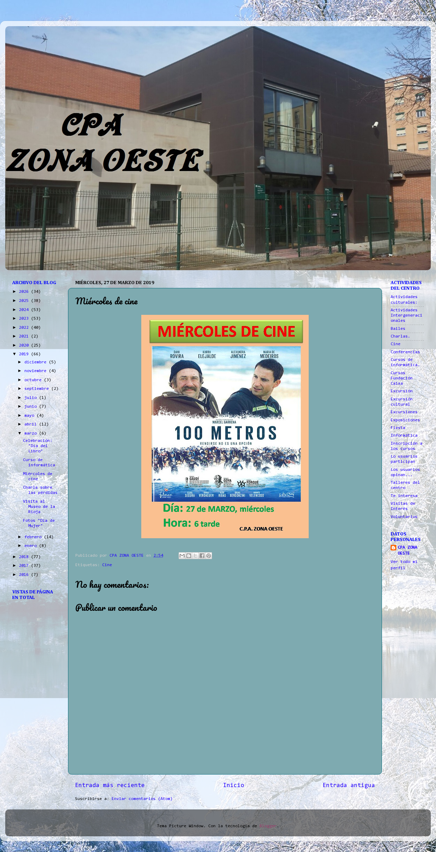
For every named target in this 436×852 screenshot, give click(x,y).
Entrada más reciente (110, 786)
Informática (404, 436)
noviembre (36, 371)
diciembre (36, 362)
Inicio (233, 786)
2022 (25, 328)
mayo (30, 416)
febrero (34, 537)
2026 (25, 292)
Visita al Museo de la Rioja (39, 506)
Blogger (268, 826)
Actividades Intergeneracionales (406, 315)
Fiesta (398, 428)
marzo (31, 433)
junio (31, 407)
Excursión (402, 391)
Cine (107, 565)
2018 (25, 557)
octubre (34, 380)
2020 (25, 345)
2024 (25, 310)
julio (31, 398)
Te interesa (404, 496)
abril (31, 424)
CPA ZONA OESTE (407, 551)
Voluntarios (404, 517)
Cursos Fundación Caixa (402, 378)
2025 (25, 301)
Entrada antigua (349, 786)
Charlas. (400, 336)
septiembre (37, 389)
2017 (25, 566)
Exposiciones (405, 420)
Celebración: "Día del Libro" (37, 446)
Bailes (398, 329)
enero (31, 546)
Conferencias (405, 352)
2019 (25, 354)
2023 (25, 319)
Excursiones (404, 412)
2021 (25, 336)
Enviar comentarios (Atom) (142, 799)
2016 (25, 575)
